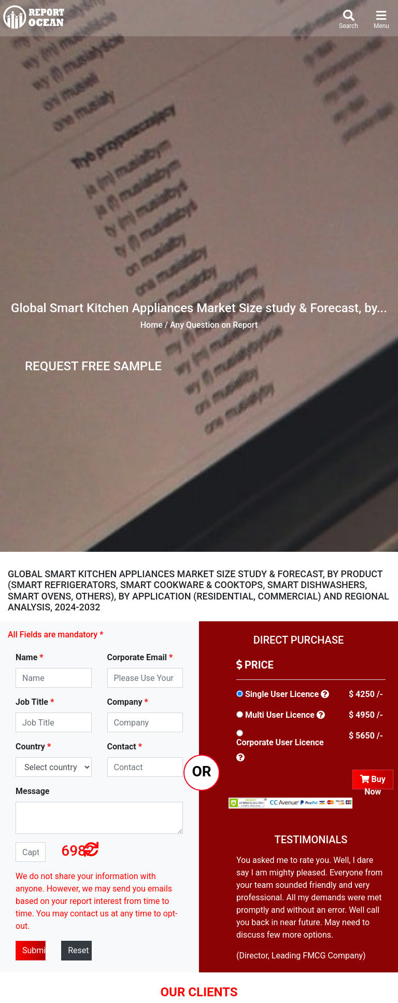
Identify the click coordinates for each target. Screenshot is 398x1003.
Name (30, 657)
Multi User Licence (280, 715)
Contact (124, 746)
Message (32, 791)
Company (127, 702)
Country (33, 746)
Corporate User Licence (280, 742)
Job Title (35, 702)
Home (151, 325)
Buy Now (373, 781)
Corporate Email (140, 657)
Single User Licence (282, 694)
